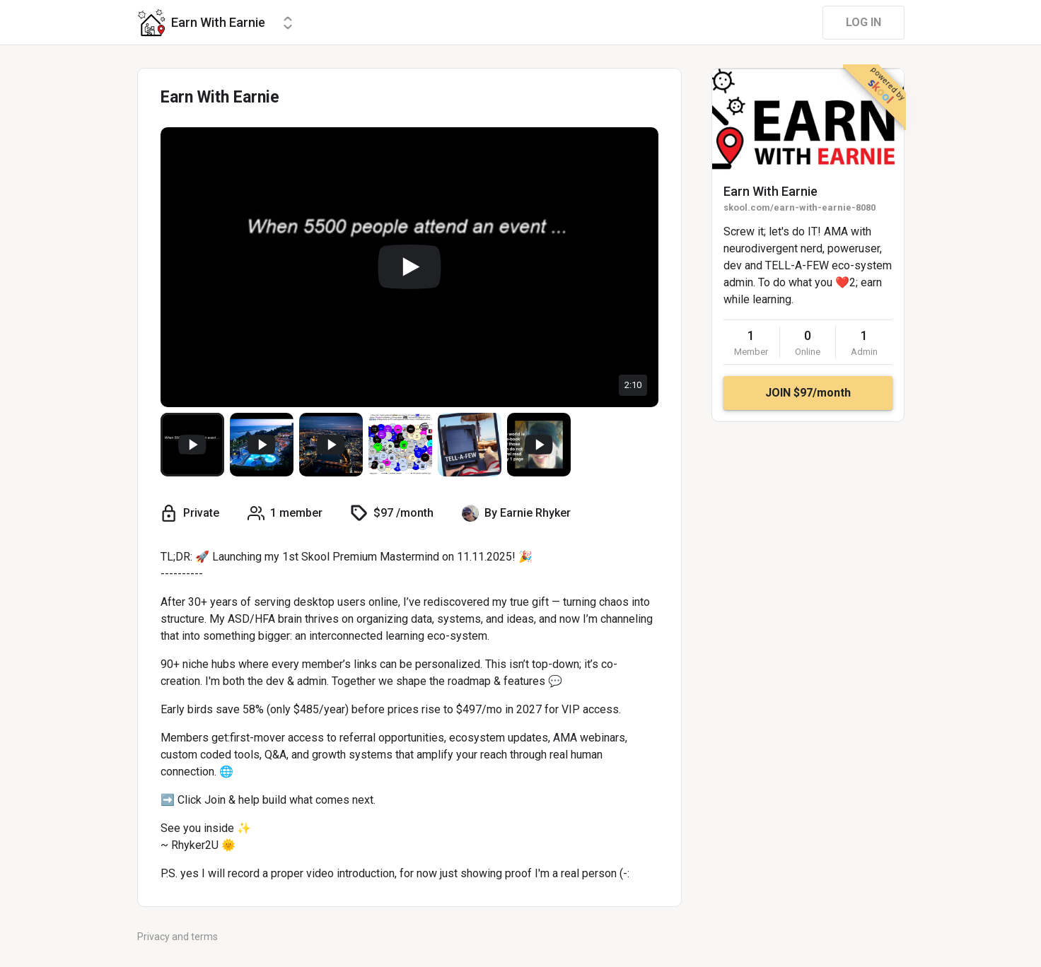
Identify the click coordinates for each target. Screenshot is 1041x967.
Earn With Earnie (770, 191)
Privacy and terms (177, 936)
